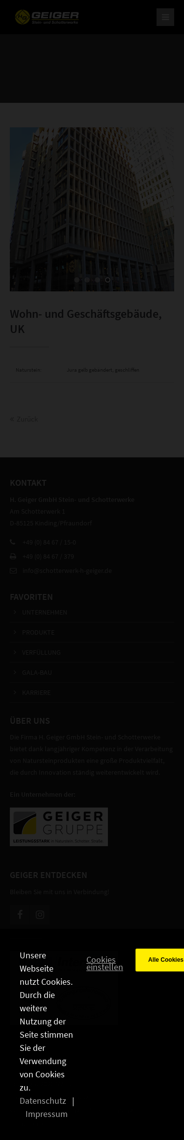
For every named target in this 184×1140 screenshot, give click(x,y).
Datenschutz (43, 1100)
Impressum (47, 1113)
